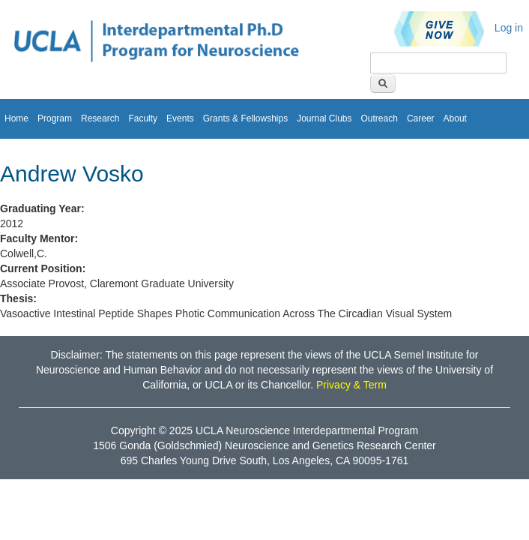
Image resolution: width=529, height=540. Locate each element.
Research (100, 118)
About (455, 118)
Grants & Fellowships (245, 118)
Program (54, 118)
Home (16, 118)
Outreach (379, 118)
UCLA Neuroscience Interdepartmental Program (307, 430)
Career (421, 118)
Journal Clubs (324, 118)
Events (180, 118)
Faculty (142, 118)
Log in (509, 28)
